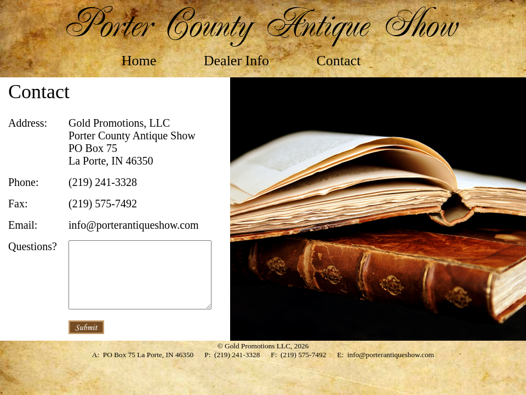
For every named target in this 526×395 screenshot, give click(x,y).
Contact (338, 61)
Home (139, 61)
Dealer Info (236, 61)
